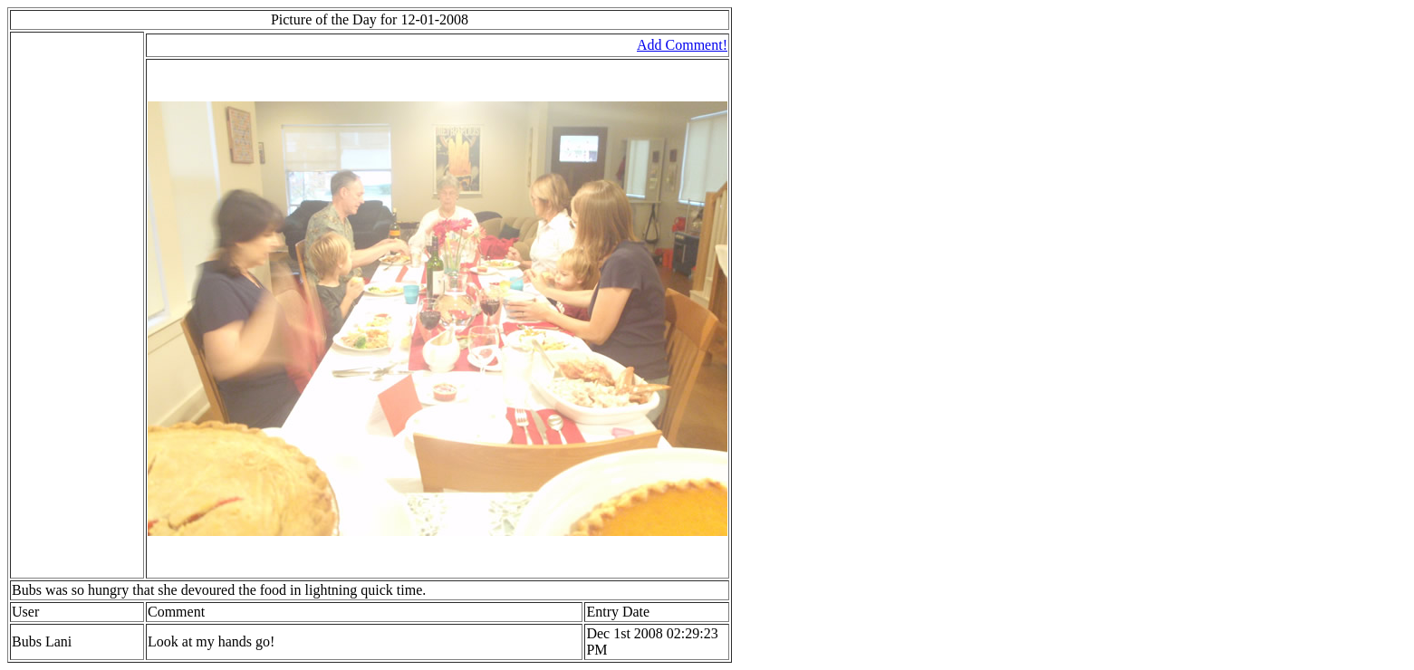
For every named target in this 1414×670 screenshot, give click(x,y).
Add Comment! (682, 45)
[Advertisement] (66, 305)
